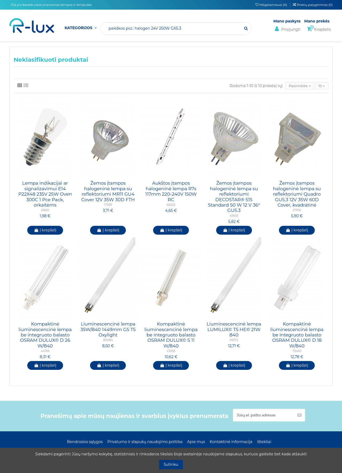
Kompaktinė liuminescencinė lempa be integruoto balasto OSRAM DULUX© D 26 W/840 (45, 335)
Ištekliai (264, 442)
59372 (234, 340)
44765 (45, 351)
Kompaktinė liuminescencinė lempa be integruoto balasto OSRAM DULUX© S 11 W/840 (170, 335)
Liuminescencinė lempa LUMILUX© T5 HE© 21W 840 (234, 329)
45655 (234, 216)
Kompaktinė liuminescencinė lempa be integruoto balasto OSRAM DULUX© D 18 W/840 (297, 335)
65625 (171, 205)
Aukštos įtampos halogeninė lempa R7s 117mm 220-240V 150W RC (171, 191)
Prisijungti (286, 29)
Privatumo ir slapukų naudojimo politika (144, 442)
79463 (296, 351)
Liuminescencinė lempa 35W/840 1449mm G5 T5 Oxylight (107, 329)
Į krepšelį (45, 230)
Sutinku (171, 464)
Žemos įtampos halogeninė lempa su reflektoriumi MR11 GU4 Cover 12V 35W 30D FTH (108, 191)
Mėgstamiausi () (271, 5)
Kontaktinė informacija (231, 442)
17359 (108, 205)
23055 (171, 351)
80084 (108, 340)
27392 (297, 210)
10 (321, 85)
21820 (45, 210)
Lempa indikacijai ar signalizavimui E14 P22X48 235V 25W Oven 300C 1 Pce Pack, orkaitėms (45, 194)
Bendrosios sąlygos (85, 442)
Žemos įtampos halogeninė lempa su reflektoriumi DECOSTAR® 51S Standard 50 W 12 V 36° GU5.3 (234, 197)
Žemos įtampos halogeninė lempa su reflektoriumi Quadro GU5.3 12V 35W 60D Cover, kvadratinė (297, 194)
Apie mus (196, 442)
